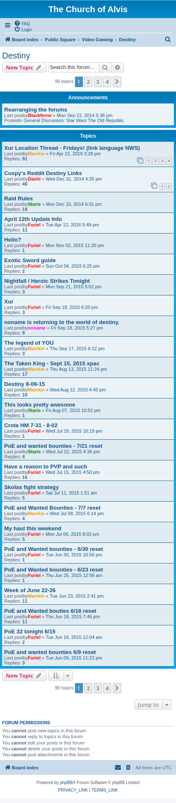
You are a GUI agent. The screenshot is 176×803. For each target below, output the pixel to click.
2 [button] (88, 81)
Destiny (16, 55)
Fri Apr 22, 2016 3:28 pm (75, 153)
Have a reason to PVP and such (45, 466)
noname (36, 327)
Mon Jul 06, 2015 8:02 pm (72, 534)
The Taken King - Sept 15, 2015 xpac (51, 363)
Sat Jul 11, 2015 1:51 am (71, 492)
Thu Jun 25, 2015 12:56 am (73, 575)
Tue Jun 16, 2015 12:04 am (73, 637)
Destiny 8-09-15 (24, 384)
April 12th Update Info (33, 219)
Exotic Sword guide (30, 260)
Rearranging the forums (35, 109)
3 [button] (97, 81)
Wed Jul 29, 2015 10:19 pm (73, 430)
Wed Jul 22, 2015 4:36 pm (73, 451)
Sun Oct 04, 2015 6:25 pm (72, 266)
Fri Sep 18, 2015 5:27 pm (77, 327)
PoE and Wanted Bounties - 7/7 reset (52, 508)
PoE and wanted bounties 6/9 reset (50, 652)
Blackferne (39, 115)
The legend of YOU (29, 343)
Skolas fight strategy (31, 487)
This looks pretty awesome (39, 405)
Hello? (12, 240)
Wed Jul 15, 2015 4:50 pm (72, 472)
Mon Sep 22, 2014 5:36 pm (85, 115)
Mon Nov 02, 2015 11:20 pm (74, 245)
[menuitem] (22, 23)
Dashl (34, 178)
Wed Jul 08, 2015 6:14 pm (77, 513)
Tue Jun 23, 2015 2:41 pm (77, 595)
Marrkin (36, 153)
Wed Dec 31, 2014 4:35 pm (73, 178)
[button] (117, 82)
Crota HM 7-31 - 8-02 (31, 425)
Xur (8, 301)
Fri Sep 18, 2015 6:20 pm (71, 307)
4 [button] (107, 81)
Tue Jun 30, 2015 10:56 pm (73, 554)
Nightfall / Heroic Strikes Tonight (47, 281)
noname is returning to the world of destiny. (62, 322)
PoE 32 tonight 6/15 (30, 631)
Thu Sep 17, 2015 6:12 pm (77, 348)
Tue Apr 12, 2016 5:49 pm (72, 224)
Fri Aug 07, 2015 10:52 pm (73, 410)
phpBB (66, 782)
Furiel (34, 224)
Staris (34, 204)
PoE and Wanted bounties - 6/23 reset (53, 569)
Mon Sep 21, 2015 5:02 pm (73, 286)
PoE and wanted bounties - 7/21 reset (53, 446)
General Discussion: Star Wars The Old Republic (74, 120)
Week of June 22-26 (30, 590)
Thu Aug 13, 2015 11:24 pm (78, 369)
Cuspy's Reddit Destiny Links (43, 173)
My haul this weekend (32, 528)
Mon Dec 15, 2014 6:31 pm (74, 204)
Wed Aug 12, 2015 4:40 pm (78, 389)
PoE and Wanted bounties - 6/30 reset (53, 549)
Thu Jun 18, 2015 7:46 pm (72, 616)
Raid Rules (18, 198)
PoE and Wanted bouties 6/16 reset (50, 611)
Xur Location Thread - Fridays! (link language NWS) (72, 148)
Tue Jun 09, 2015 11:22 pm (73, 657)
